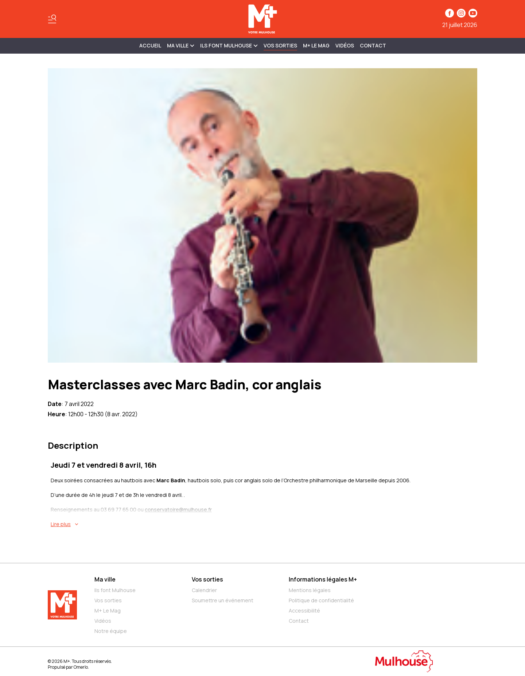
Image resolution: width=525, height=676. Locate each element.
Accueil (150, 45)
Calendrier (204, 590)
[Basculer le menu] (52, 19)
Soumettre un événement (222, 600)
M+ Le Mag (316, 45)
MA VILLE (180, 45)
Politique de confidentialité (321, 600)
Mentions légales (310, 590)
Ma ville (105, 579)
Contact (373, 45)
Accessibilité (304, 610)
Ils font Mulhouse (115, 590)
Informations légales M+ (323, 579)
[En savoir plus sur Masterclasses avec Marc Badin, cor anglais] (264, 524)
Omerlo (81, 667)
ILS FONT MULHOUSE (229, 45)
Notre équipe (110, 630)
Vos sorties (280, 45)
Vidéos (344, 45)
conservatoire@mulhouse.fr (178, 509)
